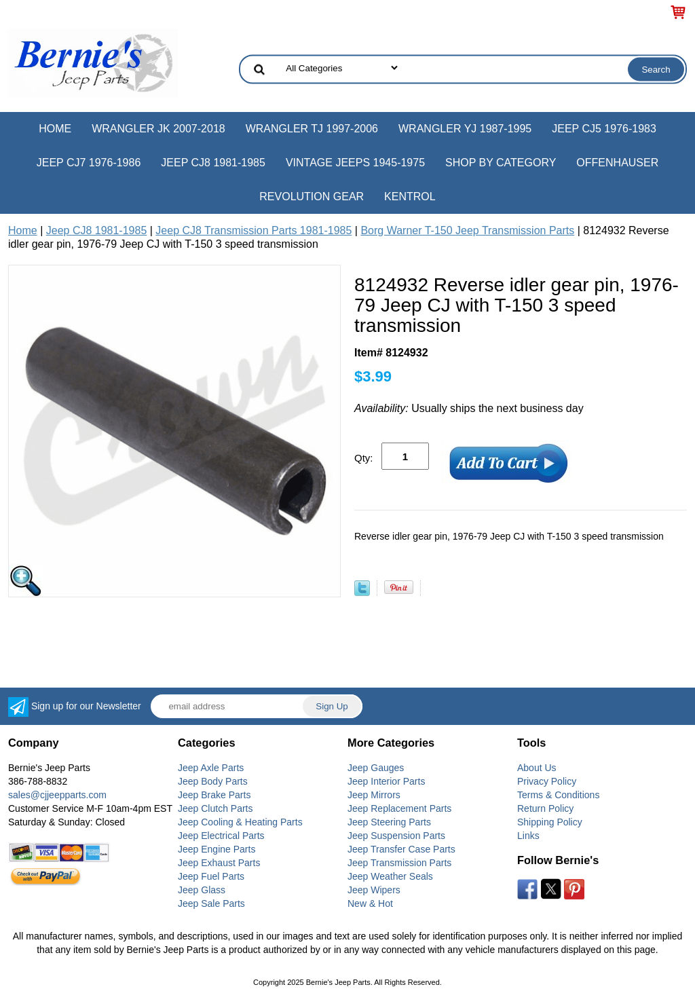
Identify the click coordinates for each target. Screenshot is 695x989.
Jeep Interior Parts (386, 781)
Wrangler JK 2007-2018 (158, 128)
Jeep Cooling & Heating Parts (240, 822)
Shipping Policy (549, 822)
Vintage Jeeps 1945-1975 (355, 162)
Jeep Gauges (376, 767)
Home (55, 128)
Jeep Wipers (374, 889)
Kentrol (410, 196)
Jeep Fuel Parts (211, 876)
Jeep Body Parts (213, 781)
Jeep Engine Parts (216, 849)
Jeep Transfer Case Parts (401, 849)
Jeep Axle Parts (211, 767)
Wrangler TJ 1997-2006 (312, 128)
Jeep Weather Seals (390, 876)
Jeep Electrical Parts (221, 835)
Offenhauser (617, 162)
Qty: (363, 458)
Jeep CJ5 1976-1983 (604, 128)
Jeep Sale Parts (211, 903)
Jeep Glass (201, 889)
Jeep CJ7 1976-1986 (89, 162)
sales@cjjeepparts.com (57, 794)
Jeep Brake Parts (214, 794)
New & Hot (370, 903)
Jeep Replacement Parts (399, 808)
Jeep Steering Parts (389, 822)
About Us (537, 767)
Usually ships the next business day (469, 408)
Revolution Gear (311, 196)
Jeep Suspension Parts (396, 835)
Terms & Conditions (558, 794)
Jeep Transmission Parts (399, 862)
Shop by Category (500, 162)
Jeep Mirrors (374, 794)
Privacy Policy (546, 781)
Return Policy (545, 808)
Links (528, 835)
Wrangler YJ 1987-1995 (464, 128)
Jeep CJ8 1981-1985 (213, 162)
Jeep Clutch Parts (215, 808)
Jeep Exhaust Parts (219, 862)
